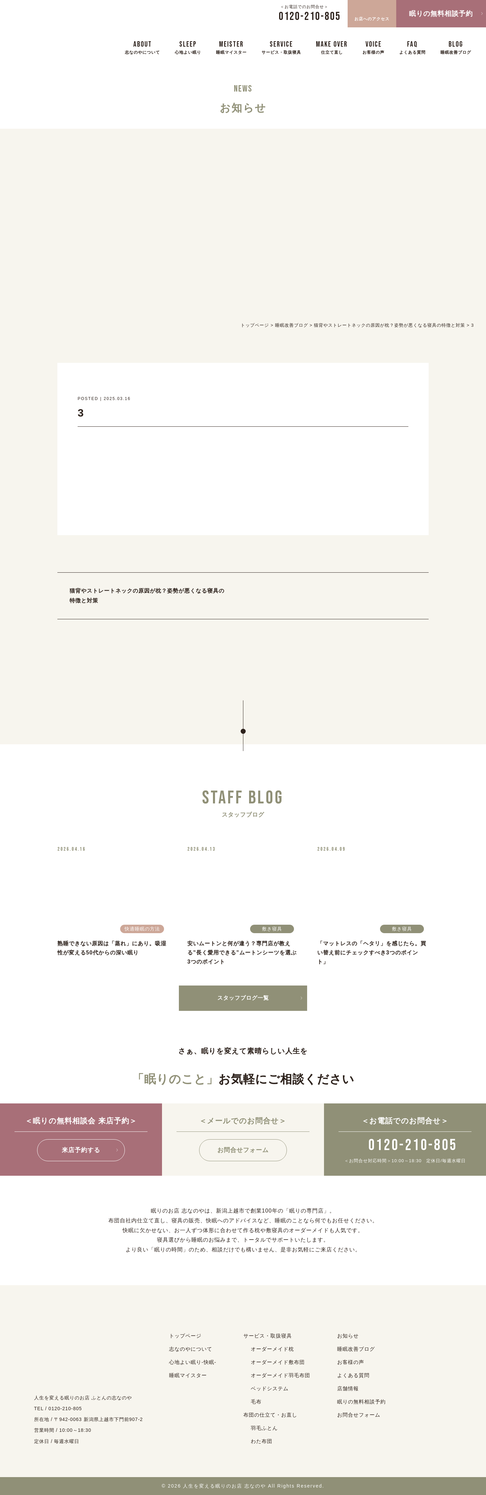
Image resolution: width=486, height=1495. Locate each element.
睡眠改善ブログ (356, 1349)
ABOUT (142, 47)
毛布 (256, 1401)
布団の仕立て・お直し (270, 1415)
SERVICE (281, 47)
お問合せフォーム (243, 1150)
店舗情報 (348, 1388)
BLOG (455, 47)
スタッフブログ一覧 (243, 998)
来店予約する (81, 1150)
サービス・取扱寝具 (267, 1336)
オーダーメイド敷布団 (278, 1362)
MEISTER (231, 47)
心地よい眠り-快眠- (192, 1362)
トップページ (185, 1336)
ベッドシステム (270, 1388)
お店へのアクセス (371, 12)
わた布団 (261, 1441)
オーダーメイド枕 (272, 1349)
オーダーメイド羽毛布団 (280, 1375)
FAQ (412, 47)
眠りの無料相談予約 (441, 13)
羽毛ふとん (264, 1428)
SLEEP (188, 47)
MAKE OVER (332, 47)
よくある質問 (353, 1375)
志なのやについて (190, 1349)
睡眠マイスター (188, 1375)
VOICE (373, 47)
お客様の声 (350, 1362)
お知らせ (348, 1336)
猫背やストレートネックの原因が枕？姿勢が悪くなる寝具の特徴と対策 (147, 595)
